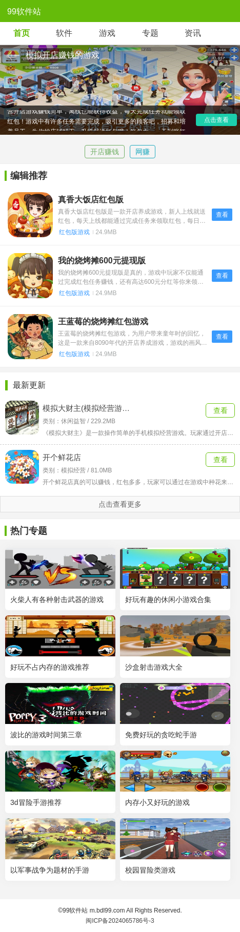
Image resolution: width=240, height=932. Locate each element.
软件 (64, 33)
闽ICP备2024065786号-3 (120, 920)
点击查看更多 (120, 504)
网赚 (142, 152)
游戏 (107, 33)
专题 (150, 33)
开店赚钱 (104, 152)
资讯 (193, 33)
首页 (21, 33)
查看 (222, 214)
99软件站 (24, 11)
